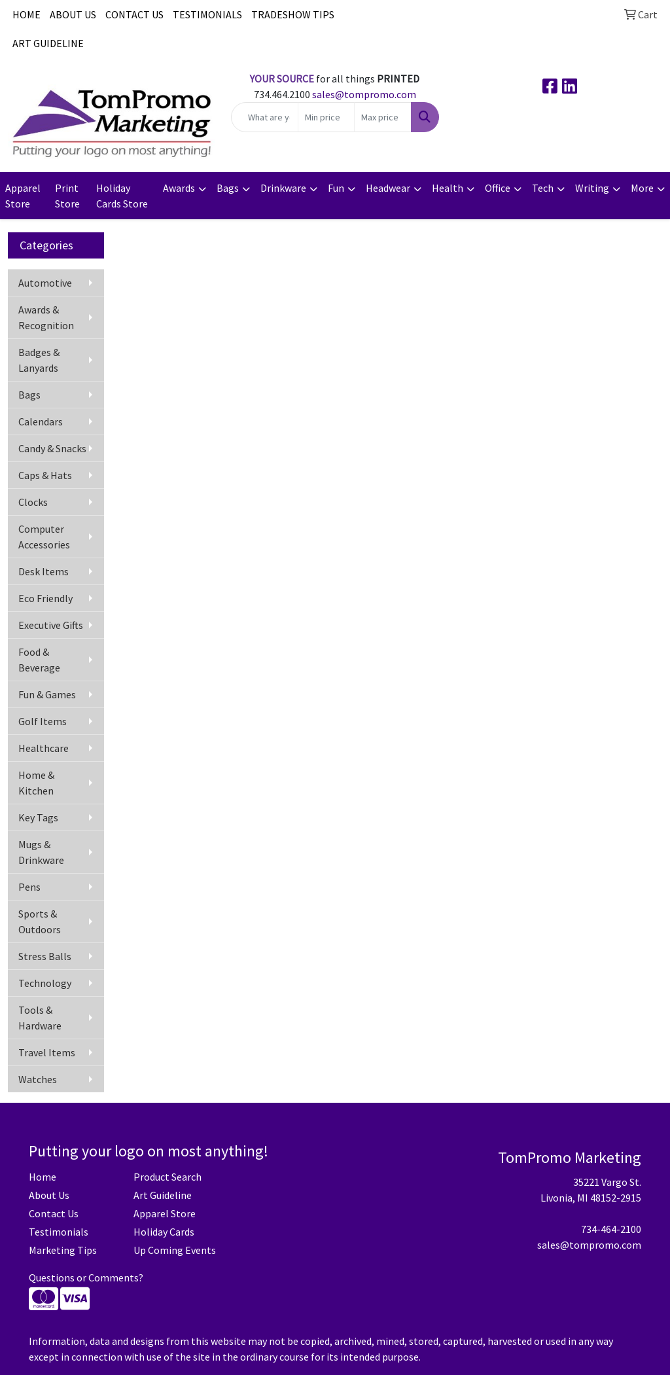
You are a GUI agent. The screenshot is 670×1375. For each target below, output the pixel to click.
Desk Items (43, 571)
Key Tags (38, 817)
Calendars (40, 421)
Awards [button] (179, 187)
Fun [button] (336, 187)
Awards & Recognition (46, 317)
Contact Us (54, 1213)
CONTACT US (134, 14)
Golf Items (42, 721)
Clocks (33, 502)
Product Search (167, 1176)
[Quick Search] (264, 117)
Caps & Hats (45, 475)
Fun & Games (47, 694)
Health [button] (447, 187)
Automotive (45, 282)
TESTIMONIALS (207, 14)
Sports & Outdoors (39, 921)
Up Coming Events (174, 1250)
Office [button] (497, 187)
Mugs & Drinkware (41, 852)
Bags (29, 394)
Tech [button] (543, 187)
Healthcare (43, 748)
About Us (49, 1195)
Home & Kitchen (36, 782)
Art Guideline (162, 1195)
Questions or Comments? (86, 1277)
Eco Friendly (45, 598)
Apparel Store (23, 195)
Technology (44, 983)
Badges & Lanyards (39, 360)
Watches (37, 1079)
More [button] (642, 187)
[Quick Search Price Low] (326, 117)
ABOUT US (73, 14)
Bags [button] (228, 187)
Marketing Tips (63, 1250)
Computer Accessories (44, 536)
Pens (29, 886)
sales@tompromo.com (364, 94)
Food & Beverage (39, 659)
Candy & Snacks (52, 448)
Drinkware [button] (283, 187)
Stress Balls (44, 956)
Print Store (67, 195)
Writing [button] (592, 187)
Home (42, 1176)
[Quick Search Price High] (382, 117)
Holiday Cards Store (122, 195)
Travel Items (46, 1052)
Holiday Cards (163, 1231)
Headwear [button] (388, 187)
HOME (26, 14)
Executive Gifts (50, 625)
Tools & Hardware (40, 1017)
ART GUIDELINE (48, 43)
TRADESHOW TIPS (292, 14)
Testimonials (58, 1231)
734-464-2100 (611, 1229)
